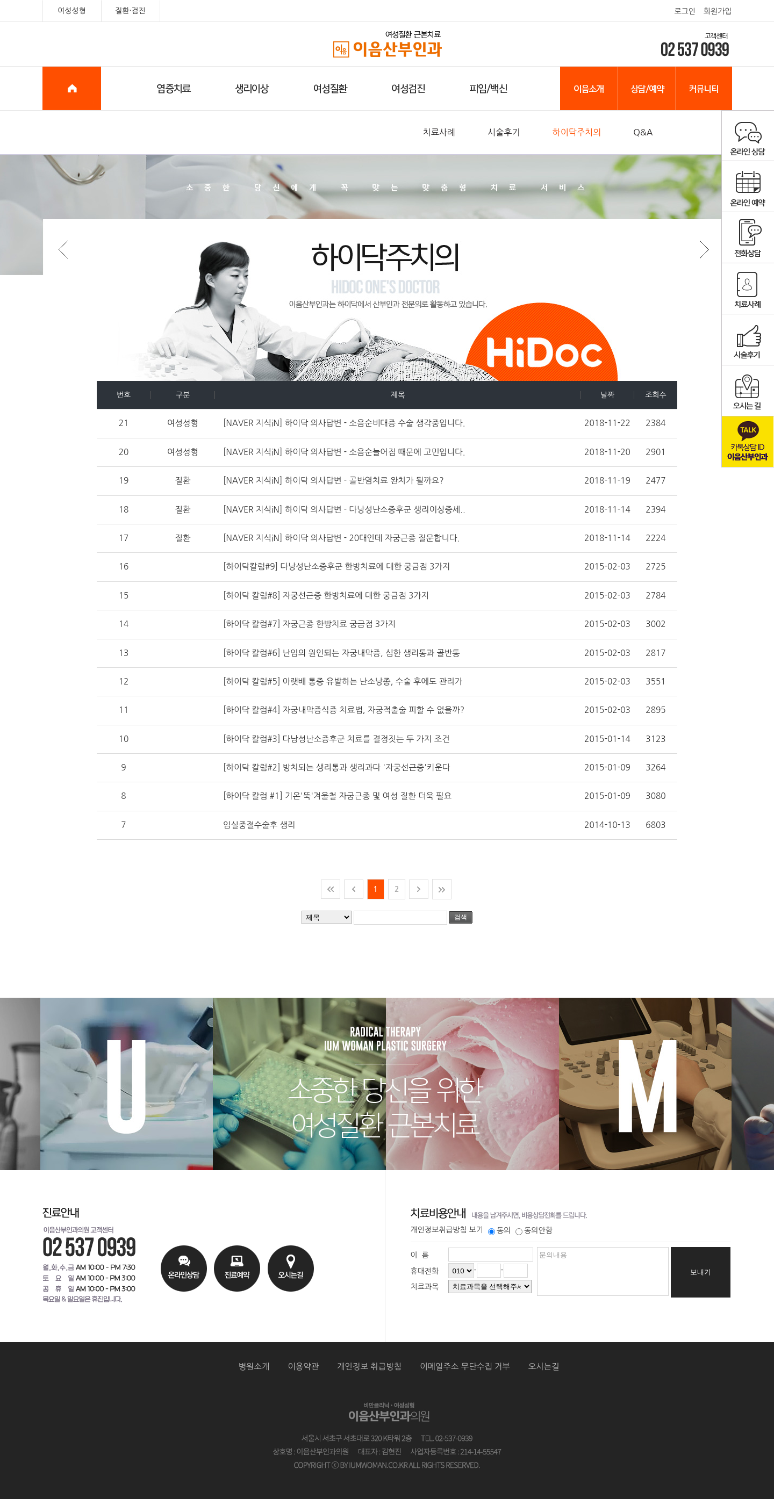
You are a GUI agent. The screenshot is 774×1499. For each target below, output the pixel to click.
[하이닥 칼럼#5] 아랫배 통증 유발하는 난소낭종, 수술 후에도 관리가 (342, 682)
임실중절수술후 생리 (259, 825)
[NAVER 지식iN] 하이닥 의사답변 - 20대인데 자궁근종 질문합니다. (341, 538)
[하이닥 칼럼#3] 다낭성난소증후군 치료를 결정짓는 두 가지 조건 (336, 739)
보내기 (700, 1272)
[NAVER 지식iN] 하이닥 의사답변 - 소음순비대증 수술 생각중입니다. (344, 423)
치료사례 (439, 132)
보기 (476, 1230)
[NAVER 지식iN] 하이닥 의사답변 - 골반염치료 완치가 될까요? (333, 481)
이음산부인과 (387, 44)
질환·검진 (130, 11)
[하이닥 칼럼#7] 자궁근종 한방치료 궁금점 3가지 (309, 624)
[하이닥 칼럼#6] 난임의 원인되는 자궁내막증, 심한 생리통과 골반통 (341, 653)
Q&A (643, 132)
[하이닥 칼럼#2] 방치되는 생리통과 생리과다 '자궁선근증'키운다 (336, 767)
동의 (499, 1230)
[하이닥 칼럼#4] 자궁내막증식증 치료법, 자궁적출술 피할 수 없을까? (343, 710)
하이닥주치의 (577, 132)
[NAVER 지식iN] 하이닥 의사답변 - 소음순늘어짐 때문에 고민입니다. (344, 452)
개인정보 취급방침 (369, 1367)
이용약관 (303, 1367)
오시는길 (544, 1367)
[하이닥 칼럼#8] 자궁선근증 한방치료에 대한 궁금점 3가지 (326, 596)
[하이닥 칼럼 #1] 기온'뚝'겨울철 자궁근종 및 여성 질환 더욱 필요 (337, 796)
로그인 (684, 11)
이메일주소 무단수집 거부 (465, 1367)
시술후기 (504, 132)
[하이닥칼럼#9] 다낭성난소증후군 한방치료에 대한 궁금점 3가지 (336, 567)
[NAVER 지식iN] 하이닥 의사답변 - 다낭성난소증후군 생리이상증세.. (344, 510)
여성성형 (72, 11)
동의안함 (534, 1230)
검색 (460, 917)
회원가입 (718, 11)
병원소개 (254, 1367)
